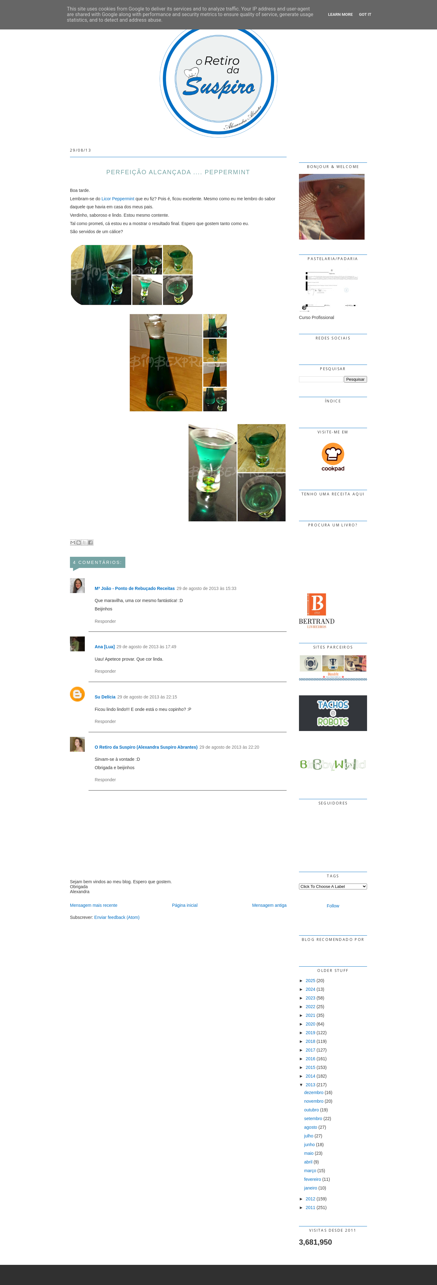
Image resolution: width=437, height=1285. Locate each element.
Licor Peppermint (118, 198)
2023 (310, 997)
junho (309, 1144)
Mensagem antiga (269, 905)
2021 (310, 1015)
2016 (310, 1058)
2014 (310, 1076)
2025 (310, 980)
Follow (333, 905)
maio (309, 1153)
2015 (310, 1067)
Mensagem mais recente (93, 905)
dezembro (313, 1092)
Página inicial (185, 905)
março (310, 1170)
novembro (313, 1101)
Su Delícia (105, 696)
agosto (310, 1127)
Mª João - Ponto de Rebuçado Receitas (135, 588)
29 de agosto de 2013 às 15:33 (206, 588)
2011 (310, 1207)
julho (309, 1135)
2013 (310, 1084)
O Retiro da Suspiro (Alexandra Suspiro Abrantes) (146, 747)
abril (308, 1161)
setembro (313, 1118)
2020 (310, 1023)
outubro (311, 1109)
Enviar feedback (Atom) (117, 917)
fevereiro (312, 1179)
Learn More (340, 14)
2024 (310, 989)
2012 (310, 1198)
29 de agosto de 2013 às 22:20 (229, 747)
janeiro (310, 1187)
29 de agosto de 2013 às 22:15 (147, 696)
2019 (310, 1032)
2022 (310, 1006)
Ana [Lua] (105, 646)
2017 (310, 1050)
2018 (310, 1041)
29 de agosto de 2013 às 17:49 (146, 646)
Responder (105, 621)
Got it (365, 14)
